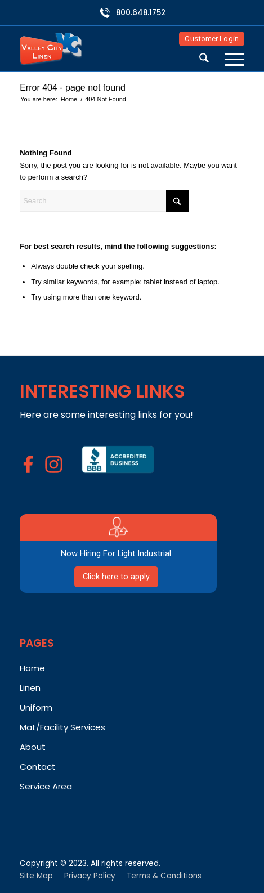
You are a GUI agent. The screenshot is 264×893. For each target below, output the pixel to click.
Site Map (36, 875)
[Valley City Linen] (109, 48)
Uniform (36, 707)
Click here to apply (116, 576)
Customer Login (211, 38)
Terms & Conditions (164, 875)
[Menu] (228, 59)
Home (32, 668)
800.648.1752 (140, 12)
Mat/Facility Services (62, 727)
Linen (30, 688)
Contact (38, 767)
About (33, 747)
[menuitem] (204, 59)
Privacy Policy (89, 875)
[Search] (204, 59)
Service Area (46, 786)
